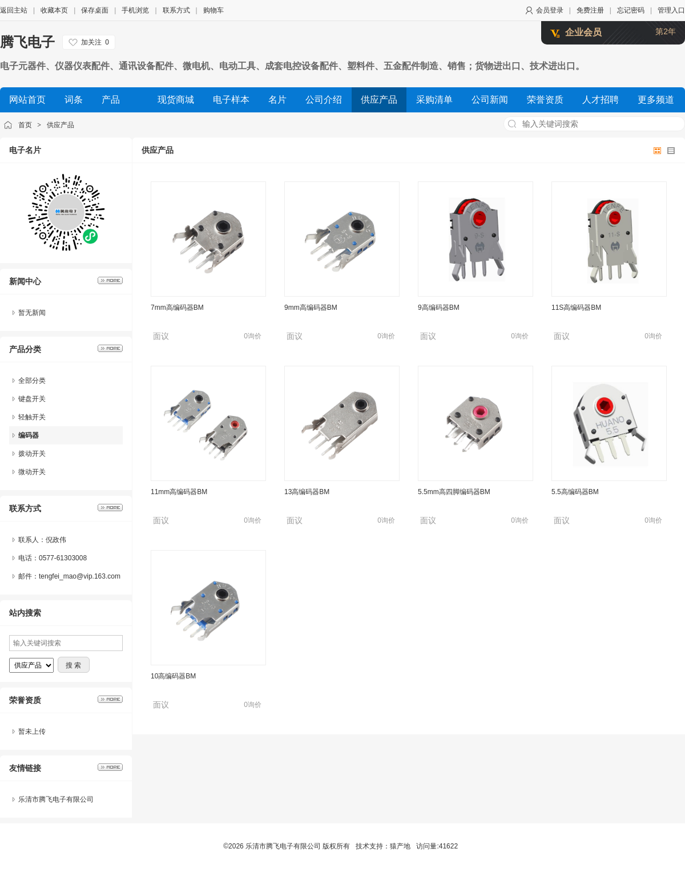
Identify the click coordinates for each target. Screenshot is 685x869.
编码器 (28, 435)
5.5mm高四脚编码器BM (454, 492)
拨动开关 (32, 454)
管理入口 (671, 10)
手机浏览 (135, 10)
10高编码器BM (173, 676)
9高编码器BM (439, 308)
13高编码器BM (306, 492)
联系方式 (176, 10)
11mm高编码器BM (179, 492)
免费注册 (590, 10)
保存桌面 (94, 10)
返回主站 (13, 10)
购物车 (213, 10)
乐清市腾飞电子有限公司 (56, 799)
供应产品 (60, 125)
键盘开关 (32, 399)
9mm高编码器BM (310, 308)
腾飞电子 (27, 42)
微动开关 (32, 472)
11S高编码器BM (576, 308)
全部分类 (32, 381)
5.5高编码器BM (575, 492)
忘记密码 (630, 10)
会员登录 (549, 10)
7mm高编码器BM (177, 308)
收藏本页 (54, 10)
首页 (25, 125)
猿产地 (400, 846)
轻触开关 (32, 417)
